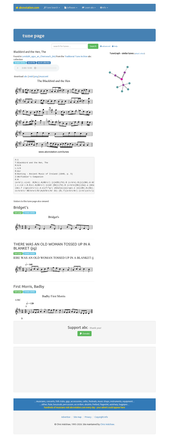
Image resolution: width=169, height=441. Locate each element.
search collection (44, 63)
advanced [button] (105, 46)
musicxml (43, 76)
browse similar (19, 63)
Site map (78, 417)
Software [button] (70, 7)
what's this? (139, 53)
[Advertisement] (85, 21)
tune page (18, 213)
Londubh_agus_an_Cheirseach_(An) (39, 56)
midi (31, 76)
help (115, 46)
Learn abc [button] (89, 7)
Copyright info (101, 417)
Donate (84, 333)
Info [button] (104, 7)
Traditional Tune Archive (76, 56)
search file (31, 63)
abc (26, 76)
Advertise (65, 417)
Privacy (88, 417)
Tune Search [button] (52, 7)
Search (93, 46)
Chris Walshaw (107, 424)
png (36, 76)
